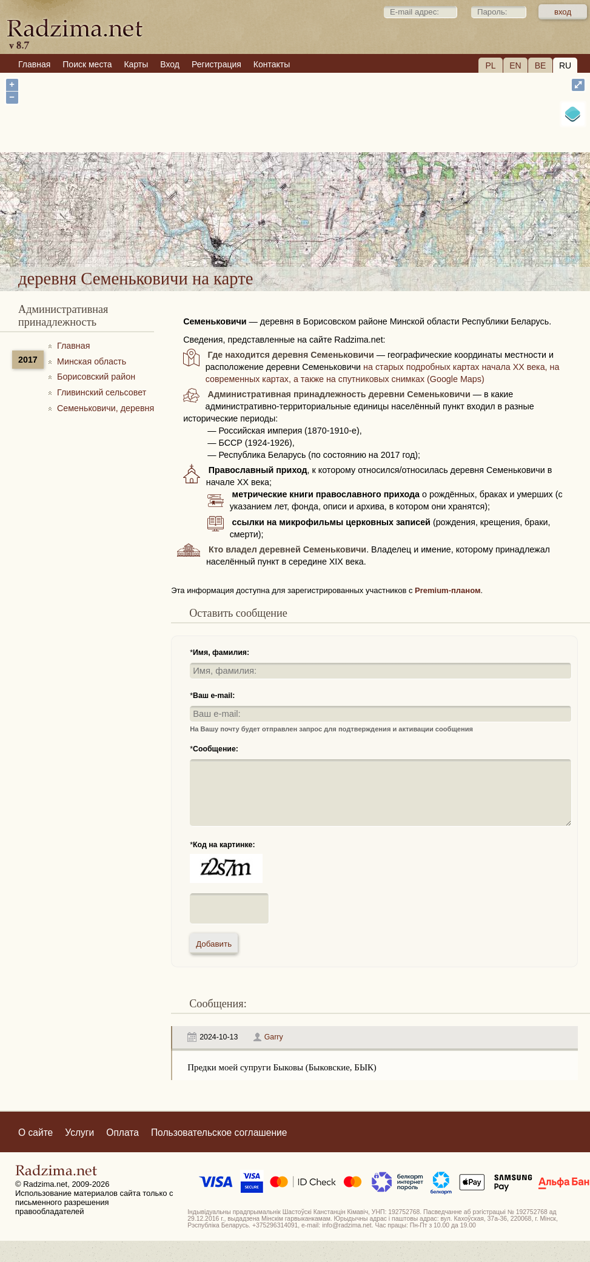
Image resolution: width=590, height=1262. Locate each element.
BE (540, 65)
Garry (273, 1037)
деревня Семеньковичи (361, 227)
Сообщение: (215, 749)
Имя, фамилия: (221, 652)
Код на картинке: (224, 845)
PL (490, 65)
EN (515, 65)
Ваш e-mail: (214, 695)
